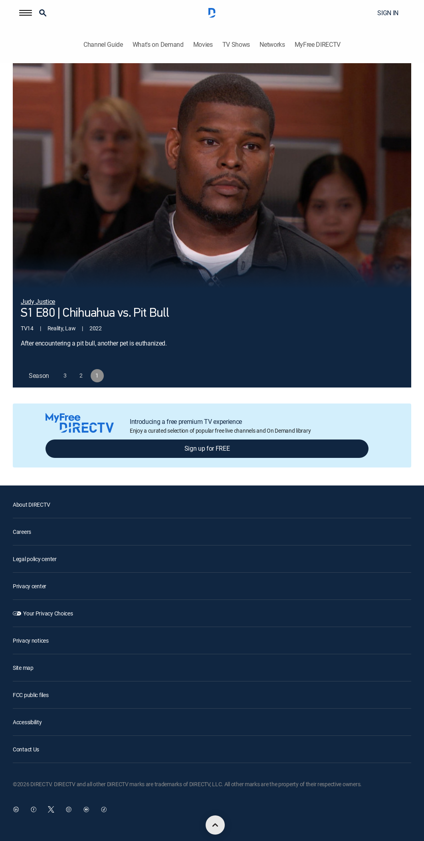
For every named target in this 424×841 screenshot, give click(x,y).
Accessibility (27, 722)
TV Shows (236, 44)
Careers (22, 531)
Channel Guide (103, 44)
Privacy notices (31, 640)
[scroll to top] (215, 825)
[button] (25, 12)
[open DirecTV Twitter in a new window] (51, 809)
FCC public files (31, 695)
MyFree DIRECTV (318, 44)
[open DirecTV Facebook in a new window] (33, 809)
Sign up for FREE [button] (207, 448)
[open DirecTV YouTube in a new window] (86, 809)
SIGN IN (387, 12)
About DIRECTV (31, 504)
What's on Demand (158, 44)
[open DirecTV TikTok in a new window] (104, 809)
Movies (203, 44)
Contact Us (26, 749)
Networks (272, 44)
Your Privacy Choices (48, 613)
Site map (23, 667)
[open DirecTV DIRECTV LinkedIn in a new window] (16, 809)
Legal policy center (35, 559)
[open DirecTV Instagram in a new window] (68, 809)
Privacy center (29, 586)
